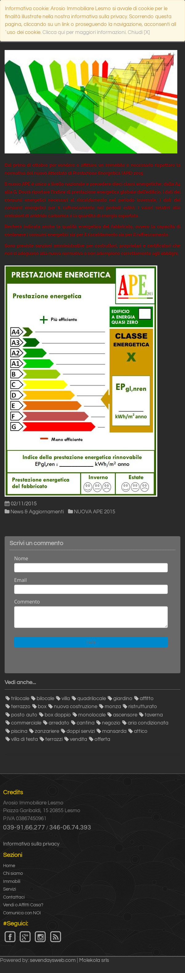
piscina (19, 731)
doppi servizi (80, 731)
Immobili (11, 881)
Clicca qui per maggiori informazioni (84, 32)
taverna (154, 715)
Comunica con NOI (22, 913)
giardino (122, 698)
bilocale (45, 698)
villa (66, 698)
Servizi (9, 889)
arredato (59, 723)
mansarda (114, 731)
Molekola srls (94, 960)
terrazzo (20, 706)
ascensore (125, 715)
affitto (147, 698)
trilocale (20, 698)
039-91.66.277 (24, 827)
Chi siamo (13, 873)
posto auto (24, 715)
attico (140, 731)
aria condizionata (148, 723)
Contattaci (14, 897)
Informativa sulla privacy (31, 844)
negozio (111, 723)
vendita (78, 739)
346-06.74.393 (70, 827)
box (42, 706)
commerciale (26, 723)
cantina (86, 723)
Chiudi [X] (139, 32)
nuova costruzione (75, 706)
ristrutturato (142, 706)
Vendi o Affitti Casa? (23, 905)
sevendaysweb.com (53, 960)
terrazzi (53, 739)
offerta (102, 739)
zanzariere (47, 731)
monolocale (92, 715)
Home (9, 865)
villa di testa (24, 739)
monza (113, 706)
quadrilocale (91, 698)
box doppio (58, 715)
